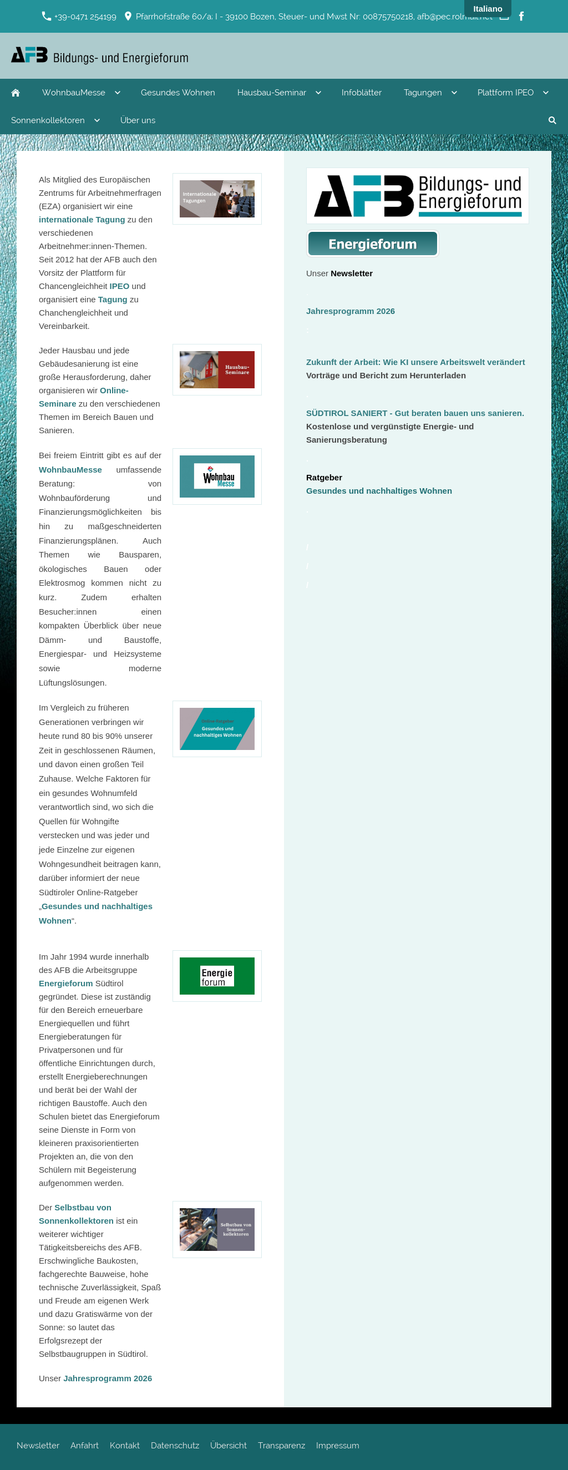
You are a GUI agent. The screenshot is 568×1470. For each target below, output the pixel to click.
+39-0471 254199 (79, 17)
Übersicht (228, 1446)
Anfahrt (84, 1446)
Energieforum (66, 983)
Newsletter (38, 1446)
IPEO (121, 286)
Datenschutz (175, 1446)
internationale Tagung (83, 219)
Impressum (337, 1446)
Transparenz (281, 1446)
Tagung (114, 299)
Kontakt (125, 1446)
